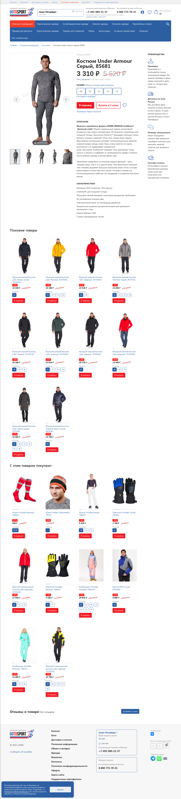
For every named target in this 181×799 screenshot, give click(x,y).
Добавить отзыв (130, 711)
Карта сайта (57, 774)
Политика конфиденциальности (69, 765)
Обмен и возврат (60, 748)
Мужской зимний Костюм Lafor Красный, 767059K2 (124, 352)
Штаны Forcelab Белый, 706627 (89, 513)
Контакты (86, 2)
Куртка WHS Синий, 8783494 (121, 588)
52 (99, 91)
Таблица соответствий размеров (99, 85)
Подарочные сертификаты (106, 2)
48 (81, 91)
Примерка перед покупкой (89, 111)
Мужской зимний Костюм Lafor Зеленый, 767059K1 (57, 352)
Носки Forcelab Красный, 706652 (23, 513)
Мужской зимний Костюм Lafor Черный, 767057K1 (23, 352)
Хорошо (60, 789)
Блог (54, 735)
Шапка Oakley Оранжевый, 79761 (58, 513)
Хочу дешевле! (83, 79)
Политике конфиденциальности (16, 792)
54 (108, 91)
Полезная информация (64, 744)
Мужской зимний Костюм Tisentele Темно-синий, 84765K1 (57, 428)
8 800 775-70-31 (126, 12)
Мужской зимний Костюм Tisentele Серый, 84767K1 (124, 278)
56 (117, 91)
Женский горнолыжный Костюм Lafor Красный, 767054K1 (23, 589)
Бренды (55, 752)
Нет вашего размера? (86, 96)
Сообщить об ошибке (21, 751)
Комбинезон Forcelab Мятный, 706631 (21, 667)
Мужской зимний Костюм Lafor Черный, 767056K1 (90, 352)
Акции (54, 2)
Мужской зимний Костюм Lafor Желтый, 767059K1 (57, 278)
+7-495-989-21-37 (96, 12)
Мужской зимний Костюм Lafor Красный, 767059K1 (90, 278)
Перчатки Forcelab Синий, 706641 (124, 513)
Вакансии (56, 757)
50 (90, 91)
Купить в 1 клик (108, 105)
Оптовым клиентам (69, 2)
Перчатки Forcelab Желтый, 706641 (54, 588)
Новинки (24, 2)
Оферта (55, 770)
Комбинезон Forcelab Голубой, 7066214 (88, 588)
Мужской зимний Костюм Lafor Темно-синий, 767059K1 (23, 280)
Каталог (13, 2)
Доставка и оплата (40, 2)
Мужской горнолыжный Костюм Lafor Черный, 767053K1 (56, 669)
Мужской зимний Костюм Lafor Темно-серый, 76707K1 (23, 428)
